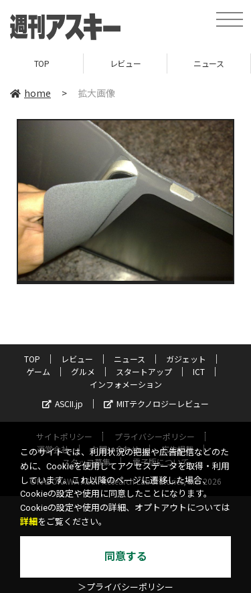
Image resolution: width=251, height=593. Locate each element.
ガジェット (186, 358)
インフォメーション (126, 384)
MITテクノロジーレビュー (156, 403)
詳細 (28, 522)
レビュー (125, 63)
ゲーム (38, 371)
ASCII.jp (62, 403)
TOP (42, 63)
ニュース (208, 63)
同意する (125, 556)
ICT (199, 371)
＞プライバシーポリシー (125, 587)
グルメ (83, 371)
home (30, 93)
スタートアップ (144, 371)
